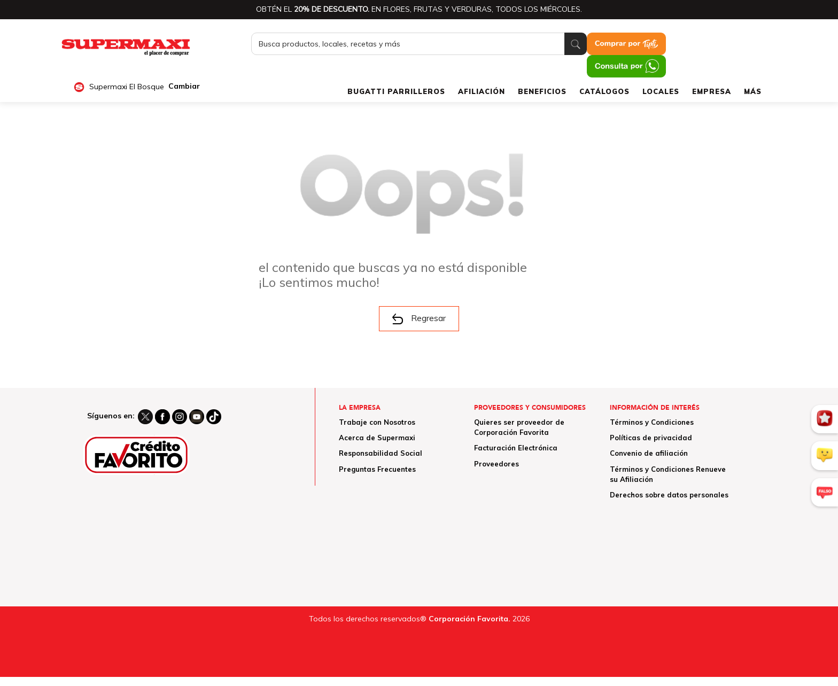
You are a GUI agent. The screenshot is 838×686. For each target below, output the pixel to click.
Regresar (419, 318)
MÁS (753, 91)
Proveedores (496, 463)
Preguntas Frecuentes (377, 469)
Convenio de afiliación (649, 453)
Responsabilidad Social (380, 453)
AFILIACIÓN (481, 91)
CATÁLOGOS (604, 91)
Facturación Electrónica (515, 447)
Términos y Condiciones (652, 422)
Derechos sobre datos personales (669, 494)
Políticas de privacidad (651, 437)
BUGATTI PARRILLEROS (396, 91)
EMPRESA (711, 91)
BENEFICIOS (542, 91)
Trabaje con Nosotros (377, 422)
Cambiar (184, 86)
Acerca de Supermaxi (377, 437)
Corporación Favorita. (469, 618)
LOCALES (660, 91)
